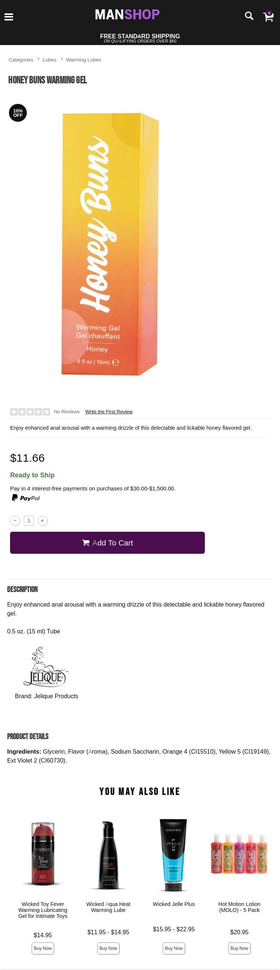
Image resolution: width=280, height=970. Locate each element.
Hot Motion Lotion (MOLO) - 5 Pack (240, 907)
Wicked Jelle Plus (174, 904)
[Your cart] (268, 17)
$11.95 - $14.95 (108, 932)
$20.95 (239, 932)
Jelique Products (56, 696)
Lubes (50, 59)
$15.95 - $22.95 (174, 929)
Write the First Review (109, 411)
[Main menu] (9, 17)
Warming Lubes (83, 59)
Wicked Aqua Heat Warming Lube (108, 907)
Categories (21, 59)
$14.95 (43, 935)
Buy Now (43, 948)
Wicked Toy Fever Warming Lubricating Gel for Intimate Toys (42, 910)
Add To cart (107, 543)
